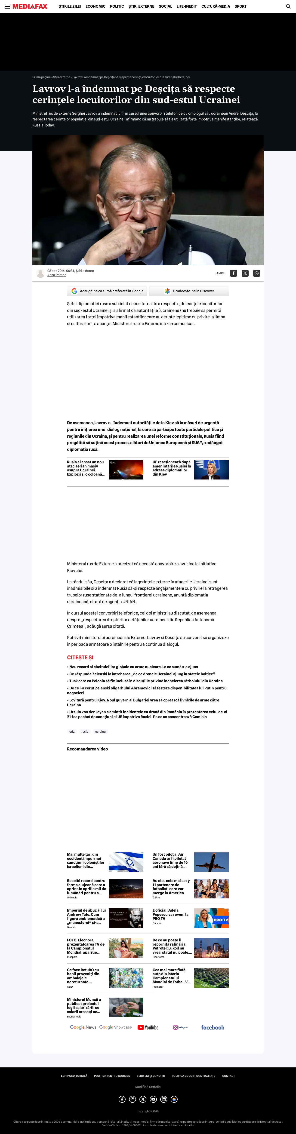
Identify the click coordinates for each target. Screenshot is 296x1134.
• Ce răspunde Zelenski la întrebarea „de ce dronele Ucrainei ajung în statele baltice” (141, 674)
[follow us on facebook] (213, 1027)
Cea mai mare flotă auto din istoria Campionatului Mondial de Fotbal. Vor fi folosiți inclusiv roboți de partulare (172, 976)
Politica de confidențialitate (193, 1076)
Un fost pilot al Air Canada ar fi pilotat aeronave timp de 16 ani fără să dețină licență (170, 860)
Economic (95, 6)
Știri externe (141, 6)
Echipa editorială (74, 1076)
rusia (84, 731)
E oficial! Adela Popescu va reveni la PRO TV (170, 914)
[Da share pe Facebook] (233, 273)
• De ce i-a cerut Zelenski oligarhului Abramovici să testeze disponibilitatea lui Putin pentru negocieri (147, 690)
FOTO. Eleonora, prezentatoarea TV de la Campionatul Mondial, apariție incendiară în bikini (86, 946)
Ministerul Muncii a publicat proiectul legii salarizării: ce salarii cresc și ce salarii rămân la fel (84, 1006)
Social (165, 6)
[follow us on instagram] (180, 1028)
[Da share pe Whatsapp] (256, 273)
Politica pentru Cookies (112, 1076)
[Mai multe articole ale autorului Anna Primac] (40, 273)
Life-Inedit (187, 6)
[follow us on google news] (83, 1028)
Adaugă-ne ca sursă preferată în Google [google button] (107, 291)
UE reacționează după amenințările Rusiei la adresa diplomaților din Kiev (172, 468)
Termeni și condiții (151, 1076)
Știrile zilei (70, 6)
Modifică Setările (148, 1087)
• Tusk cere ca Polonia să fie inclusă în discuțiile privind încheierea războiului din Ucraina (145, 681)
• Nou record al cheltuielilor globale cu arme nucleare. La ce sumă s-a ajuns (132, 667)
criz (71, 731)
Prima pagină (41, 77)
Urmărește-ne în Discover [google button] (189, 291)
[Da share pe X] (245, 273)
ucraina (100, 731)
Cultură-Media (215, 6)
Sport (241, 6)
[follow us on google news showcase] (115, 1028)
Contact (228, 1076)
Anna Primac (56, 275)
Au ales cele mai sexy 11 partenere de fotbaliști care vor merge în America (171, 887)
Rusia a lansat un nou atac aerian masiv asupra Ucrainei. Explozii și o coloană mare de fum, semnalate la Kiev (85, 468)
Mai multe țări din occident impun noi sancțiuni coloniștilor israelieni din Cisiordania (86, 860)
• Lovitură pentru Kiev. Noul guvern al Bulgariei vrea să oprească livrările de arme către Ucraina (143, 702)
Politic (117, 6)
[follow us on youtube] (148, 1028)
